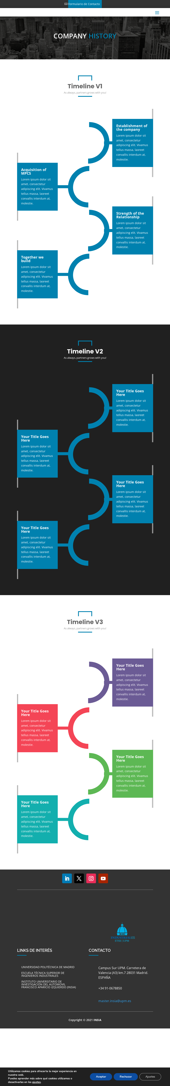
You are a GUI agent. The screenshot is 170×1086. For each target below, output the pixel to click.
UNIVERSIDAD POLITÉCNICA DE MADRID (47, 967)
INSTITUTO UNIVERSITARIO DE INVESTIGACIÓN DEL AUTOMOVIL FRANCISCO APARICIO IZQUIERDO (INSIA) (48, 984)
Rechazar (126, 1077)
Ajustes (150, 1077)
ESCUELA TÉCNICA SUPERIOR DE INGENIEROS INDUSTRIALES (42, 974)
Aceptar (101, 1077)
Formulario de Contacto (84, 4)
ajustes (36, 1082)
